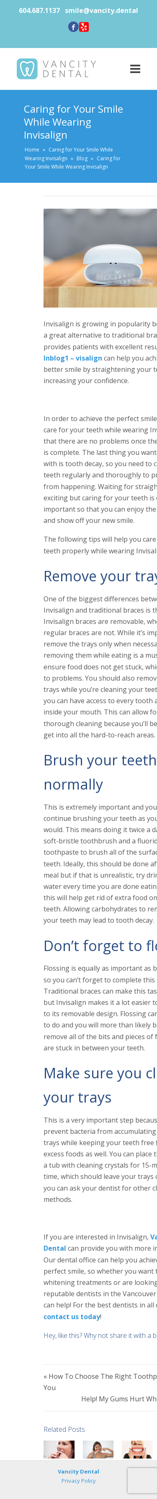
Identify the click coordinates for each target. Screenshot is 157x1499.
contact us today (72, 1316)
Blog (82, 158)
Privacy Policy (79, 1480)
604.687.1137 (40, 10)
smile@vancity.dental (101, 10)
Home (32, 149)
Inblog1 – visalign (73, 358)
